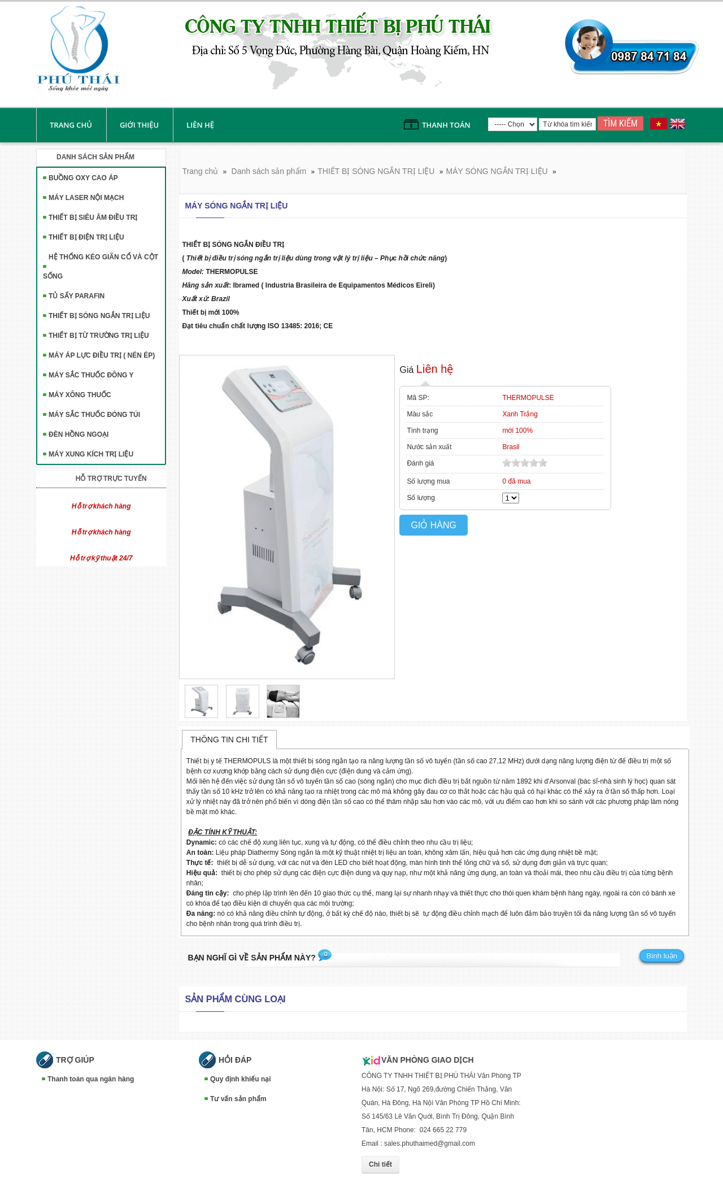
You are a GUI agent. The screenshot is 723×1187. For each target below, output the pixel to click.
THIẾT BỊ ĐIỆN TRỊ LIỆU (86, 237)
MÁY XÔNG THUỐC (80, 395)
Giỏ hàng (433, 525)
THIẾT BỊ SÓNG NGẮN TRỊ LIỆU (99, 316)
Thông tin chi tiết (229, 739)
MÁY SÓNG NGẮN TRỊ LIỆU (496, 171)
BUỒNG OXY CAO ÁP (83, 178)
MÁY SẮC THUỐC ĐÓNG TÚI (94, 415)
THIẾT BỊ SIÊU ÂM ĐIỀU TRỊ (93, 217)
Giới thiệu (139, 125)
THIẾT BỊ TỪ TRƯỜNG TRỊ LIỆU (99, 336)
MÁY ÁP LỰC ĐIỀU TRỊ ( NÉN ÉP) (102, 355)
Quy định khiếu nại (240, 1079)
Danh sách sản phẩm (269, 171)
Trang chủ (71, 125)
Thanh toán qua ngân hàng (90, 1079)
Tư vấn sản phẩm (238, 1099)
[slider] (524, 462)
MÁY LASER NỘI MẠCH (86, 198)
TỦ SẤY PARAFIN (76, 296)
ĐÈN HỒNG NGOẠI (78, 434)
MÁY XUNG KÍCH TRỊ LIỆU (91, 454)
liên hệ (200, 125)
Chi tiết (380, 1164)
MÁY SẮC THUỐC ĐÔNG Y (91, 375)
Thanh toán (446, 125)
